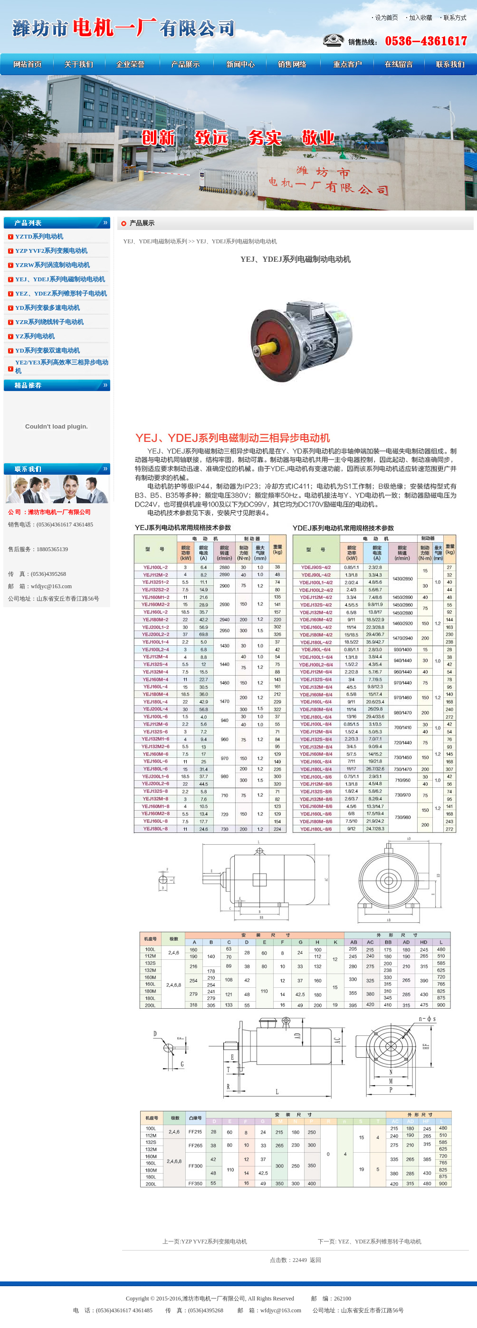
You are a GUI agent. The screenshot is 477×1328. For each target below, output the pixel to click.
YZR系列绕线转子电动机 (49, 321)
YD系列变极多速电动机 (47, 307)
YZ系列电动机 (35, 336)
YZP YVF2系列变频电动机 (51, 250)
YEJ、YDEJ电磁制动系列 (155, 241)
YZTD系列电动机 (39, 236)
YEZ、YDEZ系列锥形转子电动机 (61, 293)
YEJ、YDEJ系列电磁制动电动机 (60, 279)
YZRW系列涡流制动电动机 (52, 264)
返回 (315, 1260)
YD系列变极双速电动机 (47, 350)
